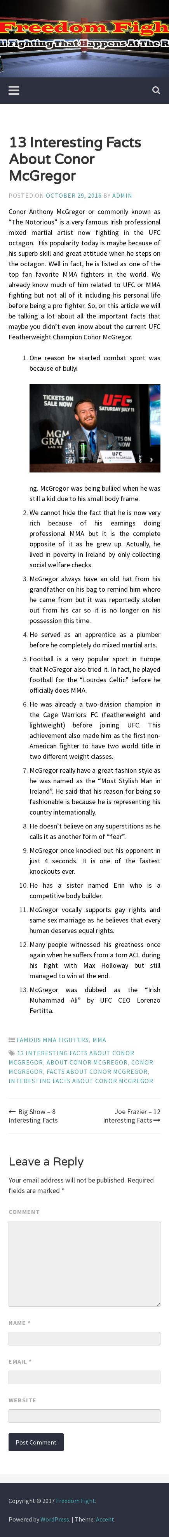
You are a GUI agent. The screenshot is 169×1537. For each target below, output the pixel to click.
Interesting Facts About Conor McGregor (81, 1081)
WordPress (54, 1519)
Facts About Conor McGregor (97, 1071)
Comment (24, 1211)
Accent (105, 1519)
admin (122, 195)
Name (20, 1322)
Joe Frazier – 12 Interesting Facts (131, 1116)
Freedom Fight (75, 1500)
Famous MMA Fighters (53, 1040)
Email (20, 1361)
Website (23, 1400)
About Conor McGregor (87, 1062)
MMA (99, 1040)
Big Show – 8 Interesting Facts (33, 1116)
